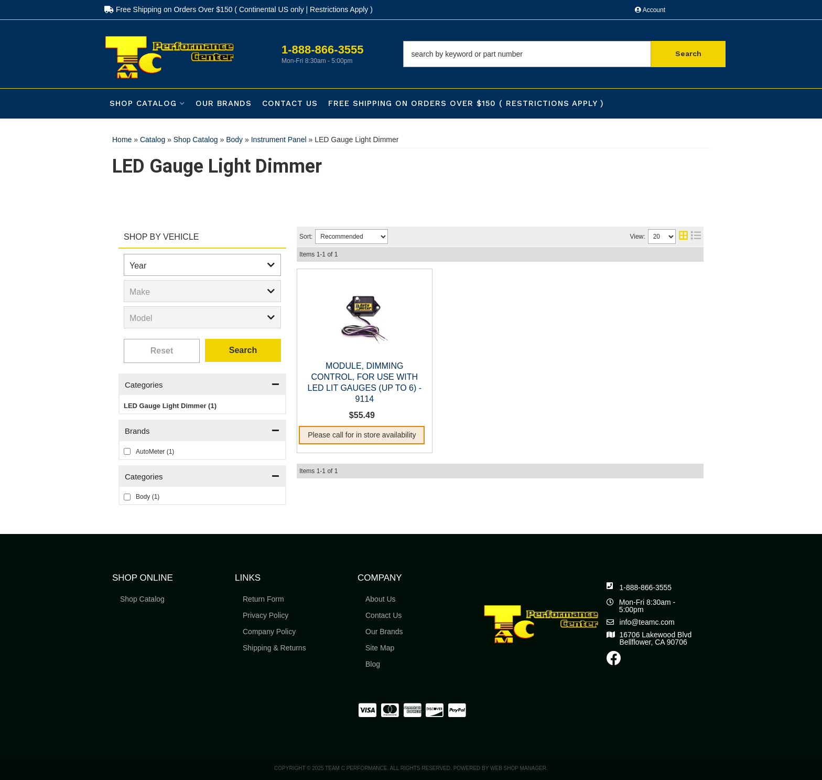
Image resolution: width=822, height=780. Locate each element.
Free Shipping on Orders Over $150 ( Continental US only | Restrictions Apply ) (238, 9)
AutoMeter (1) (155, 451)
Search (243, 350)
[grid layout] (683, 236)
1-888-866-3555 (646, 587)
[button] (564, 54)
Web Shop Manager (518, 768)
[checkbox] (127, 451)
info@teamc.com (647, 622)
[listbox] (202, 265)
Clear (162, 351)
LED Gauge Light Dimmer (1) (170, 406)
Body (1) (147, 496)
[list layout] (696, 236)
